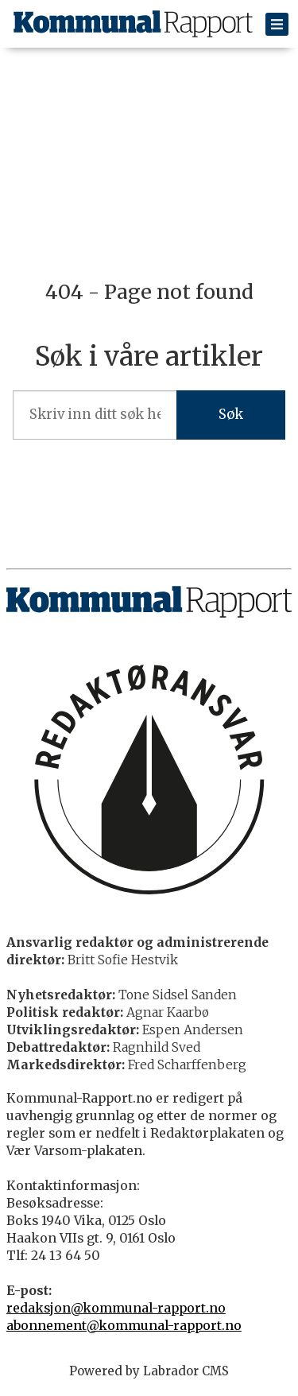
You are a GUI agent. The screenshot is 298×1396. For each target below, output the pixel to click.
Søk (231, 414)
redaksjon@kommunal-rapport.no (116, 1308)
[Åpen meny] (276, 24)
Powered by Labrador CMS (149, 1371)
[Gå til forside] (133, 23)
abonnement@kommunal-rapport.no (124, 1325)
